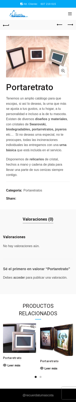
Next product (70, 24)
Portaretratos (33, 190)
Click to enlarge (63, 71)
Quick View (32, 326)
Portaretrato (12, 358)
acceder (19, 277)
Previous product (60, 24)
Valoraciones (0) (38, 219)
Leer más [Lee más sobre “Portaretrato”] (13, 365)
